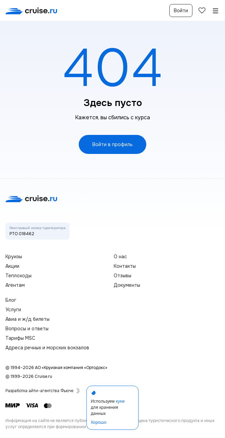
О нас (120, 256)
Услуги (13, 309)
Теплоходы (18, 276)
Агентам (15, 285)
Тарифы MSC (20, 338)
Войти (181, 10)
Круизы (13, 256)
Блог (10, 300)
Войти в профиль (112, 144)
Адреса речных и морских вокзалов (47, 348)
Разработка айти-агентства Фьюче (42, 390)
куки (120, 401)
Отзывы (122, 276)
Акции (12, 266)
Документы (127, 285)
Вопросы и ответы (27, 329)
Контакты (125, 266)
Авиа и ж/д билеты (27, 319)
